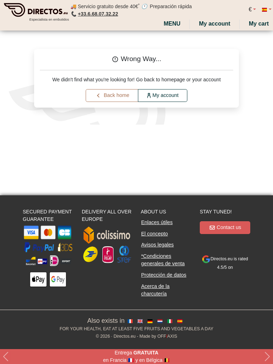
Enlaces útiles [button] (157, 222)
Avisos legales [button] (157, 245)
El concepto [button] (154, 234)
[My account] (214, 24)
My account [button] (162, 95)
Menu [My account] (171, 24)
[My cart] (260, 24)
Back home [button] (112, 95)
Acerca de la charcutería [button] (155, 290)
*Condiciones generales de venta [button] (162, 260)
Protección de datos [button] (163, 275)
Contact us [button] (225, 227)
